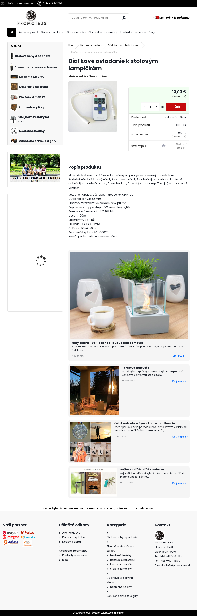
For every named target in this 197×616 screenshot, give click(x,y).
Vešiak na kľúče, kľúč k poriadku (142, 469)
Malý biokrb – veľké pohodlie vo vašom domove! (107, 343)
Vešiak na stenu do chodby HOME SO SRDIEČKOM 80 (42, 286)
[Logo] (31, 18)
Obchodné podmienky (102, 32)
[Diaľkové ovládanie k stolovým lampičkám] (92, 106)
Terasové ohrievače (135, 367)
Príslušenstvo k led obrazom (124, 45)
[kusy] (149, 107)
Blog (152, 32)
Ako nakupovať (28, 32)
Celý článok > (178, 356)
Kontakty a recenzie (133, 32)
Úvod (71, 45)
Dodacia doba (76, 32)
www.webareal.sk (112, 612)
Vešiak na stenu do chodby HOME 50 (42, 211)
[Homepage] (11, 32)
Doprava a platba (52, 32)
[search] (125, 18)
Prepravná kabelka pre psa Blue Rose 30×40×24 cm (44, 246)
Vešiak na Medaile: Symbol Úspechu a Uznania (144, 423)
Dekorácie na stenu (91, 45)
